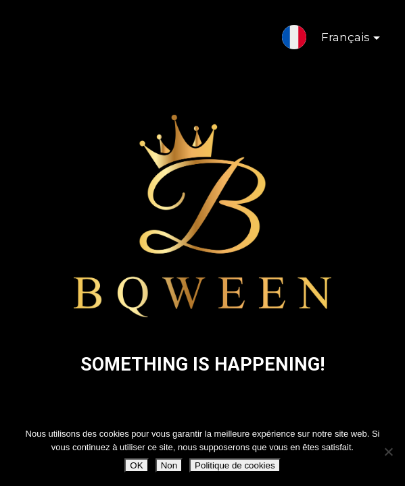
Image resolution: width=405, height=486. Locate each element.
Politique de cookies (235, 465)
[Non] (388, 451)
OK (136, 465)
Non (169, 465)
